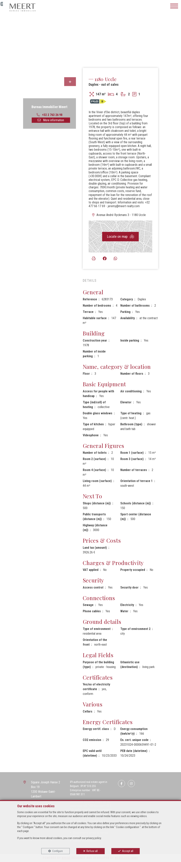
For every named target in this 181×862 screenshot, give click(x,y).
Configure (57, 851)
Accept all (127, 851)
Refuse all (92, 851)
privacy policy (93, 838)
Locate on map (120, 236)
